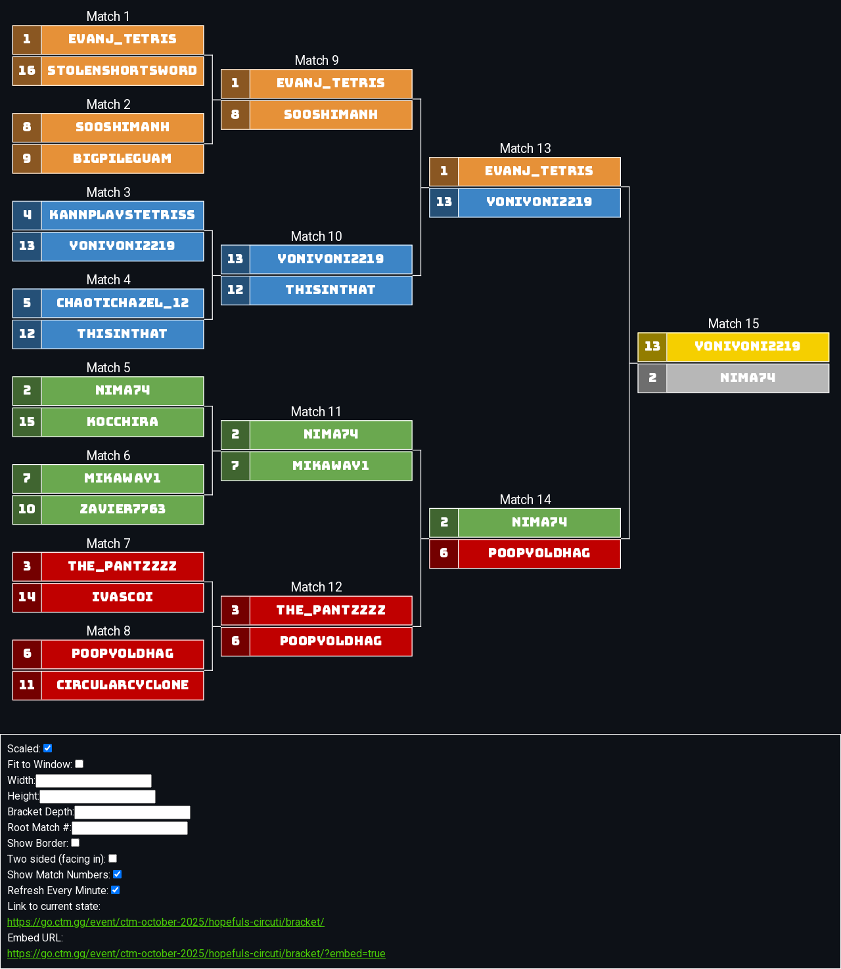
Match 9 (316, 60)
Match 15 (733, 324)
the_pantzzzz (122, 566)
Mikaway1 (122, 478)
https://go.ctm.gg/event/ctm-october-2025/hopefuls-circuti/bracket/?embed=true (196, 953)
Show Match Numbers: (64, 875)
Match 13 (525, 148)
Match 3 (107, 192)
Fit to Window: (45, 764)
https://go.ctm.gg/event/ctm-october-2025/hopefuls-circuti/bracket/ (166, 922)
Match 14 (525, 499)
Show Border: (43, 843)
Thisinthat (122, 334)
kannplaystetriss (122, 215)
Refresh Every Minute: (63, 890)
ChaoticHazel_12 (122, 303)
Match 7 (107, 543)
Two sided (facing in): (62, 859)
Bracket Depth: (99, 812)
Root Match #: (97, 828)
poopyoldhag (122, 653)
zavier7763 (122, 509)
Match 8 (107, 631)
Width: (79, 781)
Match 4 (107, 280)
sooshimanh (122, 127)
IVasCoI (122, 597)
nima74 (122, 390)
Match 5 (107, 368)
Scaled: (29, 749)
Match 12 (316, 587)
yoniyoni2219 (122, 246)
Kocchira (122, 422)
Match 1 (107, 17)
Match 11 (316, 412)
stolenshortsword (122, 70)
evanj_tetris (122, 39)
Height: (81, 797)
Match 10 (316, 236)
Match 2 (107, 104)
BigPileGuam (122, 158)
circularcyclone (122, 685)
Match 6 (107, 455)
